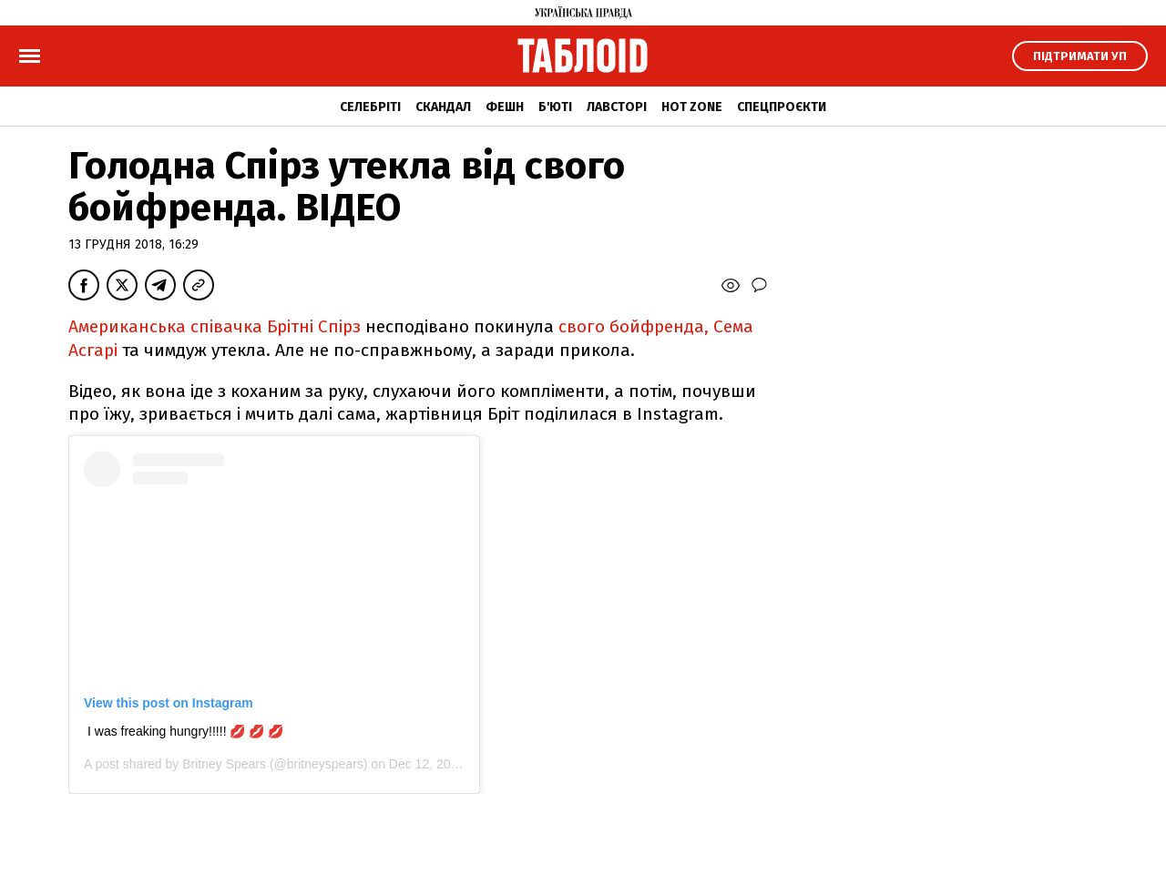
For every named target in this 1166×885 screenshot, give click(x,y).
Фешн (505, 107)
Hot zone (691, 107)
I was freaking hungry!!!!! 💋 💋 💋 (185, 731)
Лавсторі (617, 107)
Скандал (443, 107)
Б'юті (555, 107)
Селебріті (370, 107)
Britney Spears (224, 764)
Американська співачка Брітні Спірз (214, 326)
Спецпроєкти (781, 107)
